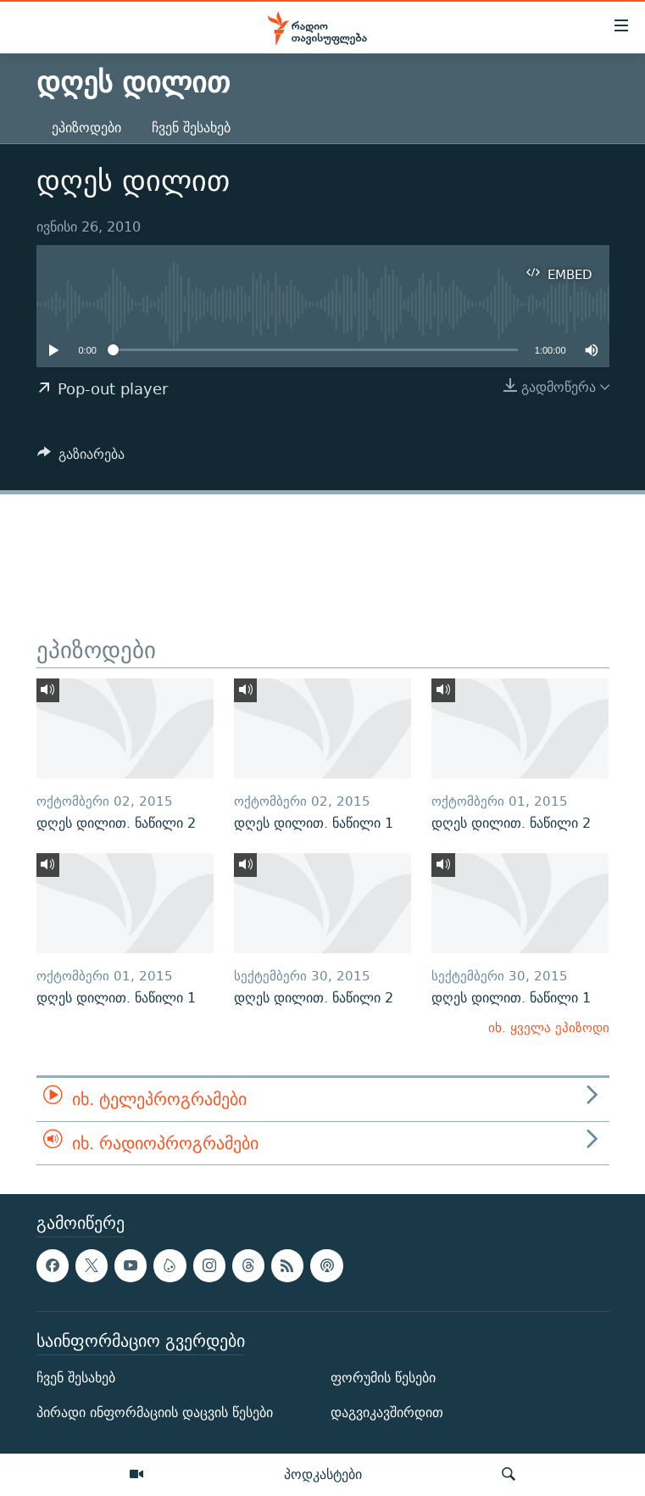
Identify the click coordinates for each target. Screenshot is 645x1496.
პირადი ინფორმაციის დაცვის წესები (154, 1412)
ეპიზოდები (86, 127)
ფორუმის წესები (383, 1377)
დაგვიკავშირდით (387, 1412)
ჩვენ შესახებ (191, 127)
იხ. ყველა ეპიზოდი (548, 1027)
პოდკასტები (323, 1474)
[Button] (81, 458)
